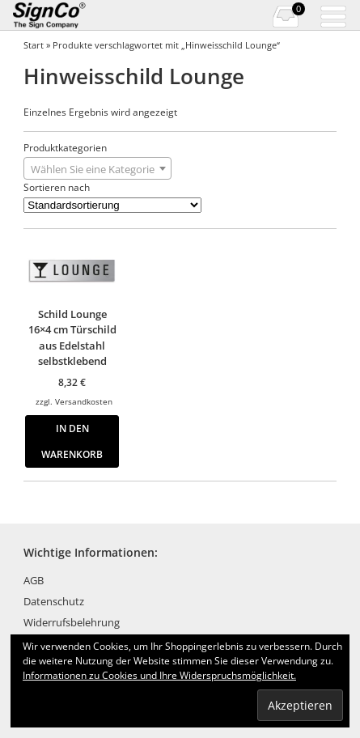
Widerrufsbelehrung (71, 622)
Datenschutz (53, 601)
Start (33, 45)
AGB (33, 580)
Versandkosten (83, 401)
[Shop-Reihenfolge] (112, 205)
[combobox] (97, 168)
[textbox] (97, 169)
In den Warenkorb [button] (72, 441)
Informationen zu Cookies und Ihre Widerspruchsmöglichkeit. (159, 675)
